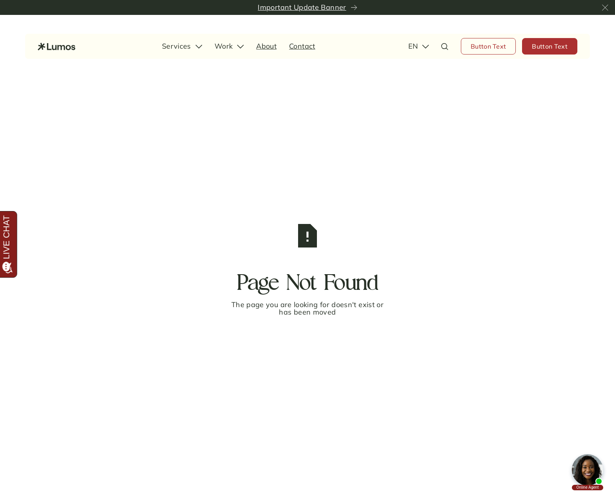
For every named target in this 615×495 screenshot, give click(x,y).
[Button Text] (488, 46)
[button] (605, 7)
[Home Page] (56, 46)
